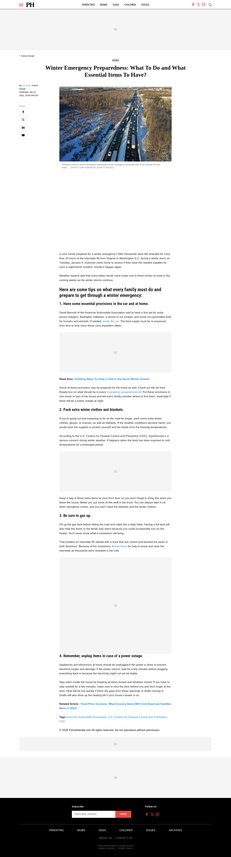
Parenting (88, 4)
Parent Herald (27, 56)
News (115, 60)
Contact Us (124, 838)
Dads (116, 4)
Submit (123, 814)
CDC (62, 721)
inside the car (111, 321)
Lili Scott (26, 85)
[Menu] (21, 5)
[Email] (23, 135)
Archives (175, 830)
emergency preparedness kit (124, 392)
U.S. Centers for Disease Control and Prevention (137, 717)
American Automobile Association (86, 717)
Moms (103, 4)
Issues (145, 4)
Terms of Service (106, 848)
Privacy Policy (126, 848)
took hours (120, 546)
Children (130, 4)
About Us (105, 838)
